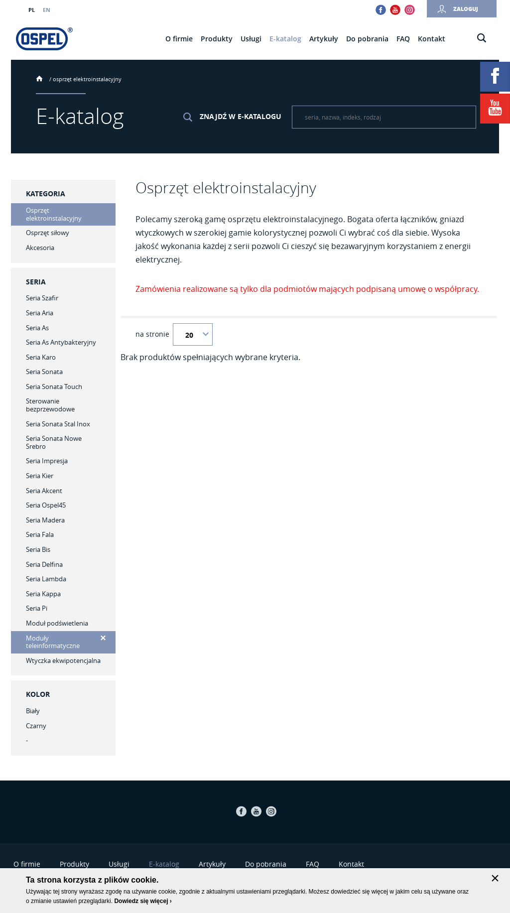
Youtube (395, 9)
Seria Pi (36, 608)
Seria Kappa (43, 593)
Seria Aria (39, 312)
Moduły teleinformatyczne (53, 642)
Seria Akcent (44, 490)
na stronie (152, 334)
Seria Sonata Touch (54, 386)
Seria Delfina (44, 564)
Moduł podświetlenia (57, 623)
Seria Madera (45, 520)
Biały (33, 710)
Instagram (409, 9)
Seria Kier (39, 475)
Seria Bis (38, 549)
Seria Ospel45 (46, 505)
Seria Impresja (47, 460)
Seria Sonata (44, 371)
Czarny (36, 725)
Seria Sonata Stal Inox (58, 423)
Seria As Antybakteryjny (61, 342)
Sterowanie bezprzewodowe (50, 404)
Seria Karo (41, 357)
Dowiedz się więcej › (142, 901)
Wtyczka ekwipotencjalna (63, 660)
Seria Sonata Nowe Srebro (54, 442)
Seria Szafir (42, 297)
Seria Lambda (46, 578)
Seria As (37, 327)
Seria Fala (40, 534)
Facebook (381, 9)
